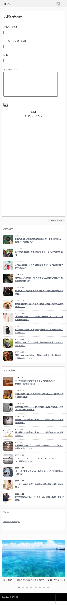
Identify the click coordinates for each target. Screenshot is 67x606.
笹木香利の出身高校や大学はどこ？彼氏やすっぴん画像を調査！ (39, 439)
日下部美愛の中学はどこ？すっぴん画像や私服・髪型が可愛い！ (39, 503)
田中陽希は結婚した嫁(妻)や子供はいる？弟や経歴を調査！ (39, 258)
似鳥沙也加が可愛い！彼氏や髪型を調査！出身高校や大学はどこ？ (39, 310)
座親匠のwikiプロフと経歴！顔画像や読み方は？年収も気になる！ (39, 349)
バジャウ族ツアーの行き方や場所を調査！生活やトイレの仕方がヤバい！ (33, 585)
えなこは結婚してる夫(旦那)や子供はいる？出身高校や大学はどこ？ (39, 271)
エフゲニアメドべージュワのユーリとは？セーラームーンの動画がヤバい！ (39, 464)
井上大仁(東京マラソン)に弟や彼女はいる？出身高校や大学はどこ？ (39, 477)
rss (58, 3)
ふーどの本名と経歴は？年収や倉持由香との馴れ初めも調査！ (39, 490)
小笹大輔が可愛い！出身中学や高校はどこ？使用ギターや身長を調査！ (39, 400)
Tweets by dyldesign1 (11, 526)
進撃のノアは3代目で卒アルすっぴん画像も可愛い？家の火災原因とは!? (39, 284)
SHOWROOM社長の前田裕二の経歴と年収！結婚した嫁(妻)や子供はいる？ (38, 245)
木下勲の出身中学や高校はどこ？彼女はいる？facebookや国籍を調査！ (35, 387)
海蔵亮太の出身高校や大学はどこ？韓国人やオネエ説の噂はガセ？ (39, 426)
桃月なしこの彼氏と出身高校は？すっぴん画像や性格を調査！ (39, 297)
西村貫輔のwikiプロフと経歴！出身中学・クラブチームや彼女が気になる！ (39, 452)
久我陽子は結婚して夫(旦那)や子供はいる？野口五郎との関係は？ (39, 336)
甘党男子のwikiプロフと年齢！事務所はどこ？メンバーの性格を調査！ (39, 323)
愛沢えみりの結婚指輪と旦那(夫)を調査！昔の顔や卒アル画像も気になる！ (39, 361)
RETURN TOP (56, 225)
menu (63, 3)
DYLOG (15, 602)
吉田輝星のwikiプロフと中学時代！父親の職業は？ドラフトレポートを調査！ (39, 413)
